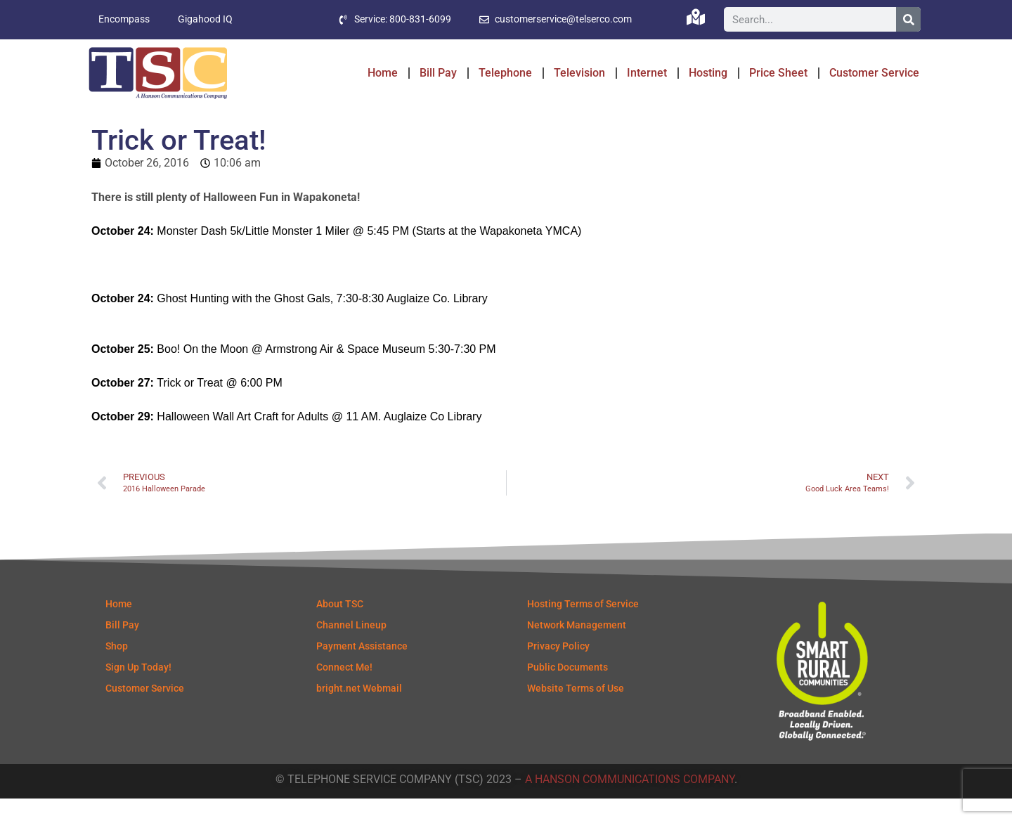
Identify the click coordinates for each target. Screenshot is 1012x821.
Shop (116, 668)
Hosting (708, 72)
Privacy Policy (558, 668)
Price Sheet (778, 72)
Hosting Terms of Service (583, 626)
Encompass (124, 19)
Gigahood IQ (205, 19)
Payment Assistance (362, 668)
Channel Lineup (351, 647)
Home (383, 72)
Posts (132, 121)
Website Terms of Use (575, 710)
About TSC (339, 626)
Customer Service (874, 72)
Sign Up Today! (138, 689)
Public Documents (567, 689)
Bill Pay (438, 72)
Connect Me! (344, 689)
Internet (647, 72)
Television (579, 72)
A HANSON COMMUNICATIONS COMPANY (629, 801)
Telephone (505, 72)
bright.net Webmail (359, 710)
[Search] (908, 20)
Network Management (576, 647)
